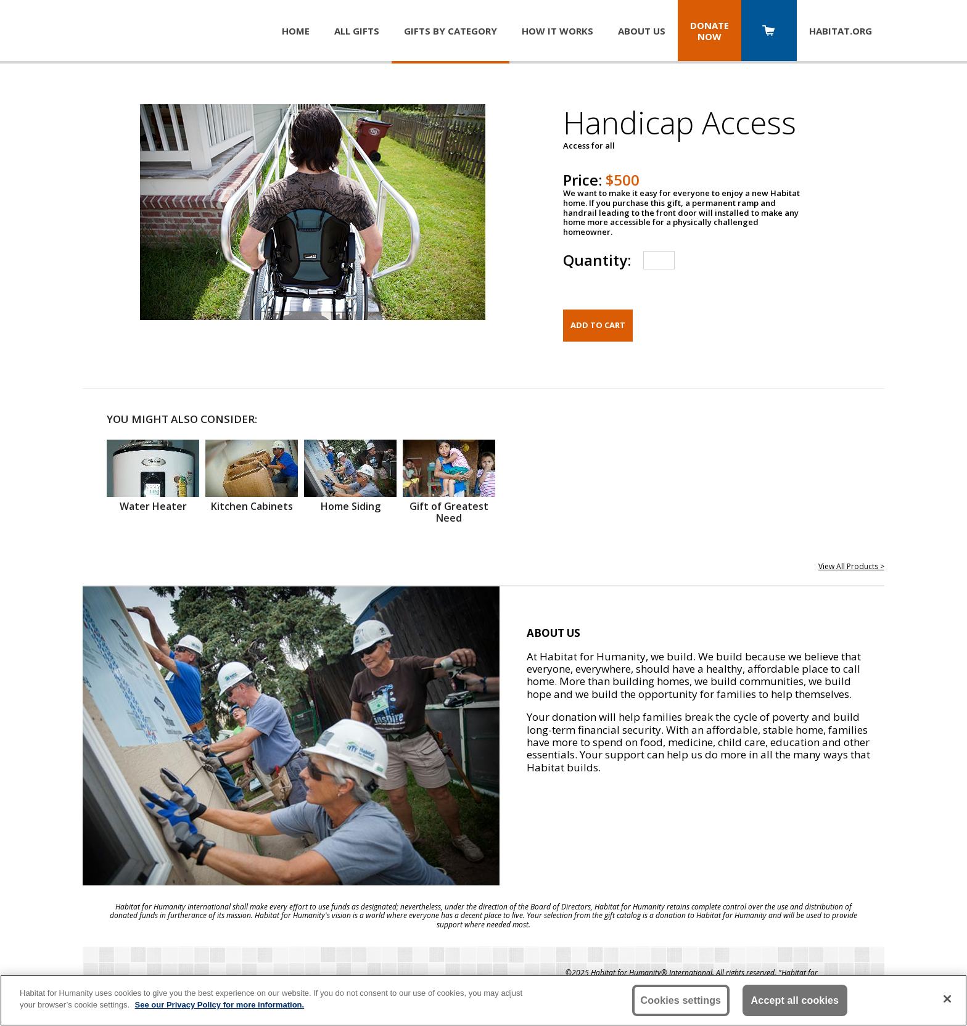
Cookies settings (681, 1000)
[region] (483, 1000)
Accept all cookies (795, 1000)
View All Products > (851, 566)
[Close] (947, 998)
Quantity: (597, 260)
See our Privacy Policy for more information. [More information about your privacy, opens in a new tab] (220, 1004)
